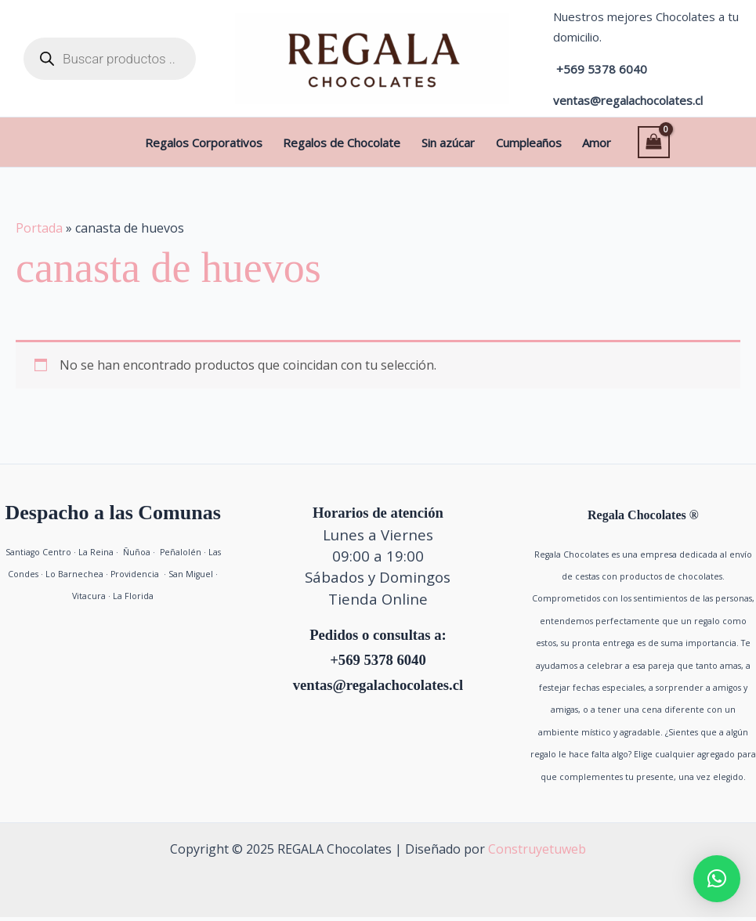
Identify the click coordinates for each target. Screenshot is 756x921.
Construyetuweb (537, 852)
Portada (39, 231)
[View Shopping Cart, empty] (617, 144)
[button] (716, 878)
